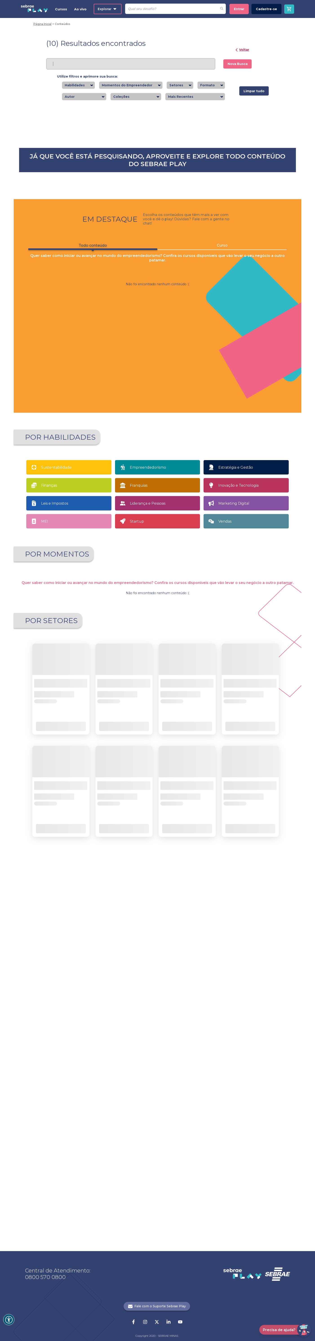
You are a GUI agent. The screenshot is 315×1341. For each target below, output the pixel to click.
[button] (131, 1103)
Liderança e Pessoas (147, 806)
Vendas (224, 824)
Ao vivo (80, 9)
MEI (44, 824)
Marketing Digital (233, 806)
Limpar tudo (254, 91)
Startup (137, 824)
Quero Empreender (127, 882)
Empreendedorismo (148, 770)
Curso (222, 548)
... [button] (161, 1104)
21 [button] (169, 1104)
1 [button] (146, 1104)
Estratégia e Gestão (235, 770)
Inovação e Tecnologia (238, 788)
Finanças (49, 788)
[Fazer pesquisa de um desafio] (221, 9)
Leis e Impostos (54, 806)
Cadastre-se (266, 9)
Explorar (107, 9)
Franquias (138, 788)
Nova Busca (238, 64)
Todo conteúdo (92, 549)
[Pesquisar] (171, 9)
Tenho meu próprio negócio (259, 882)
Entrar (239, 9)
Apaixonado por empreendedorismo (58, 883)
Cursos (61, 9)
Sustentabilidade (56, 770)
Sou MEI (193, 882)
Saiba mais (63, 211)
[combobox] (86, 85)
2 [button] (154, 1104)
